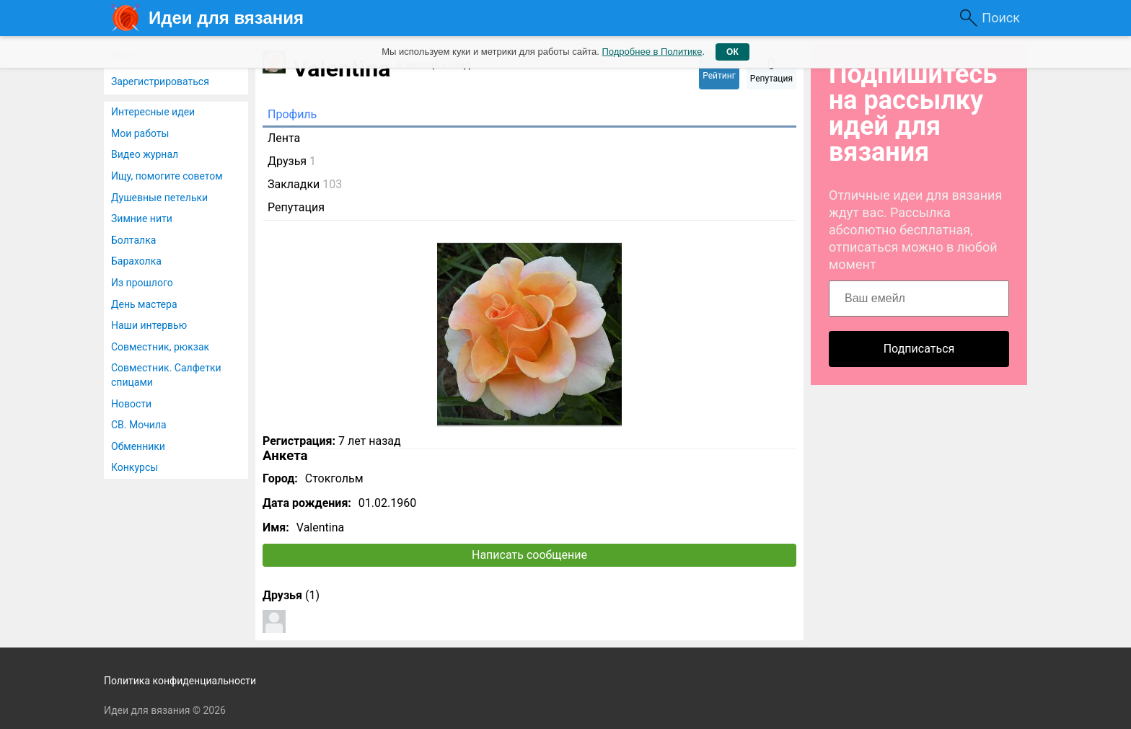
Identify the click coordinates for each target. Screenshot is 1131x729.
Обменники (138, 446)
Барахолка (136, 261)
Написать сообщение (529, 555)
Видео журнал (144, 154)
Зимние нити (141, 218)
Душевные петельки (159, 197)
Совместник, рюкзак (160, 347)
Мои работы (140, 133)
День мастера (144, 304)
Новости (131, 404)
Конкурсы (134, 467)
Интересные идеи (153, 112)
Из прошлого (142, 282)
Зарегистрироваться (160, 81)
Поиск (1001, 17)
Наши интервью (149, 325)
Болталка (133, 240)
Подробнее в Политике (652, 51)
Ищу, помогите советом (167, 176)
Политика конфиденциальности (180, 680)
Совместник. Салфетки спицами (166, 375)
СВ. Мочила (139, 424)
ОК (732, 52)
